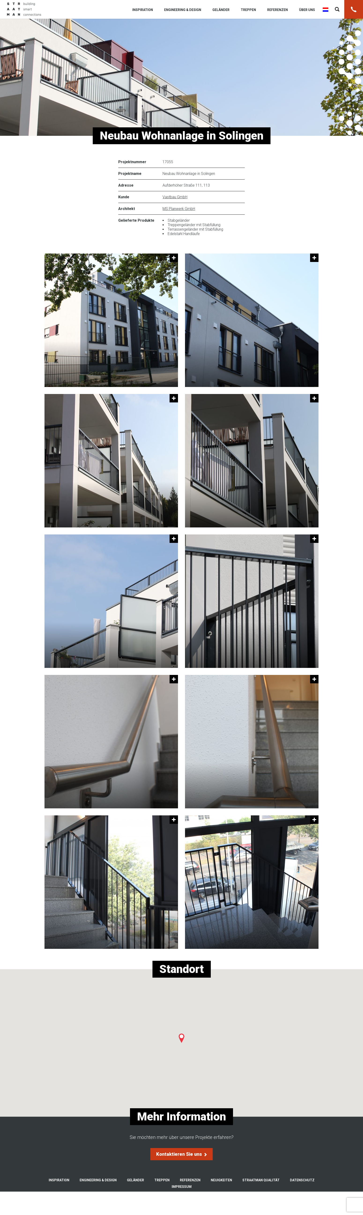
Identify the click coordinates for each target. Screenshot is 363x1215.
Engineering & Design (182, 10)
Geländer (221, 10)
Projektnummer (132, 162)
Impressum (182, 1187)
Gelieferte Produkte (136, 220)
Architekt (126, 208)
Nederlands (325, 9)
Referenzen (277, 10)
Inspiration (142, 10)
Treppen (248, 10)
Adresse (125, 185)
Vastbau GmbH (175, 197)
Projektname (129, 173)
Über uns (307, 10)
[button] (181, 1038)
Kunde (123, 197)
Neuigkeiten (221, 1180)
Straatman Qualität (261, 1180)
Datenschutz (302, 1180)
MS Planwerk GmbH (179, 208)
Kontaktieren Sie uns (181, 1154)
